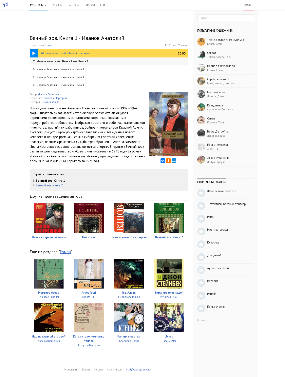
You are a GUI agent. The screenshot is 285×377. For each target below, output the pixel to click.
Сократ (211, 53)
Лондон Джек (215, 96)
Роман (48, 45)
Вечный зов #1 (51, 102)
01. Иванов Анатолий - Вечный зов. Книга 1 (60, 61)
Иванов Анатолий (48, 94)
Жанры (57, 5)
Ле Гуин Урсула (216, 162)
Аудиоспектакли (218, 268)
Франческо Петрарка (220, 109)
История (212, 281)
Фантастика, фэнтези (221, 191)
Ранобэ (211, 294)
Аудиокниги (38, 5)
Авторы (74, 5)
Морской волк (216, 92)
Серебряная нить (218, 79)
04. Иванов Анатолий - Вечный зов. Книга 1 (58, 85)
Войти (248, 5)
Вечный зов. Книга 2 (49, 185)
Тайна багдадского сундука (225, 40)
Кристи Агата (214, 44)
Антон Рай (213, 148)
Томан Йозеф (215, 57)
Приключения (216, 306)
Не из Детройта (218, 131)
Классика (213, 242)
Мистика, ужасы (217, 229)
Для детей (214, 255)
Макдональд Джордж (220, 83)
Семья (211, 118)
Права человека (217, 145)
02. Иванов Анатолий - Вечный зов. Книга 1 (58, 69)
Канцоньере (215, 105)
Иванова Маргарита (55, 98)
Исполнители (95, 5)
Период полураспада (221, 66)
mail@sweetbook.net (138, 369)
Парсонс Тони (215, 122)
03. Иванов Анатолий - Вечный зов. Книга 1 (58, 77)
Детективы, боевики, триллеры (227, 204)
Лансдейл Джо (216, 135)
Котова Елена (215, 70)
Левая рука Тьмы (218, 158)
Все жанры (203, 320)
